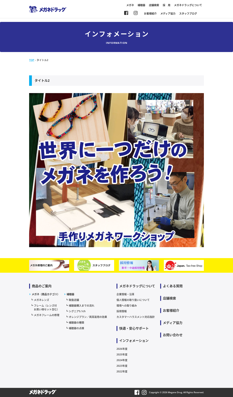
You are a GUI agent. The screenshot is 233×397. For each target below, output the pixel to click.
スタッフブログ (188, 13)
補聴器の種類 (76, 322)
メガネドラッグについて (188, 5)
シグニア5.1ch (77, 311)
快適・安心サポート (134, 328)
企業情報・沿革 (125, 294)
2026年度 (121, 348)
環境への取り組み (126, 305)
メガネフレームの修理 (46, 315)
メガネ (130, 5)
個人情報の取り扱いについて (133, 300)
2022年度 (121, 371)
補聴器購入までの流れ (81, 305)
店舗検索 (154, 5)
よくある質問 (173, 286)
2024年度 (121, 360)
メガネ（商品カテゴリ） (46, 294)
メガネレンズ (41, 300)
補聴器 (141, 5)
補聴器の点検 (76, 328)
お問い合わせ (173, 335)
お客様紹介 (150, 13)
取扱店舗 (74, 300)
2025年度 (121, 354)
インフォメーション (134, 340)
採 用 (166, 5)
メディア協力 (167, 13)
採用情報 (121, 311)
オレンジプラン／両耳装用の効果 (88, 317)
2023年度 (121, 365)
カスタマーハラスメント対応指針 (135, 317)
